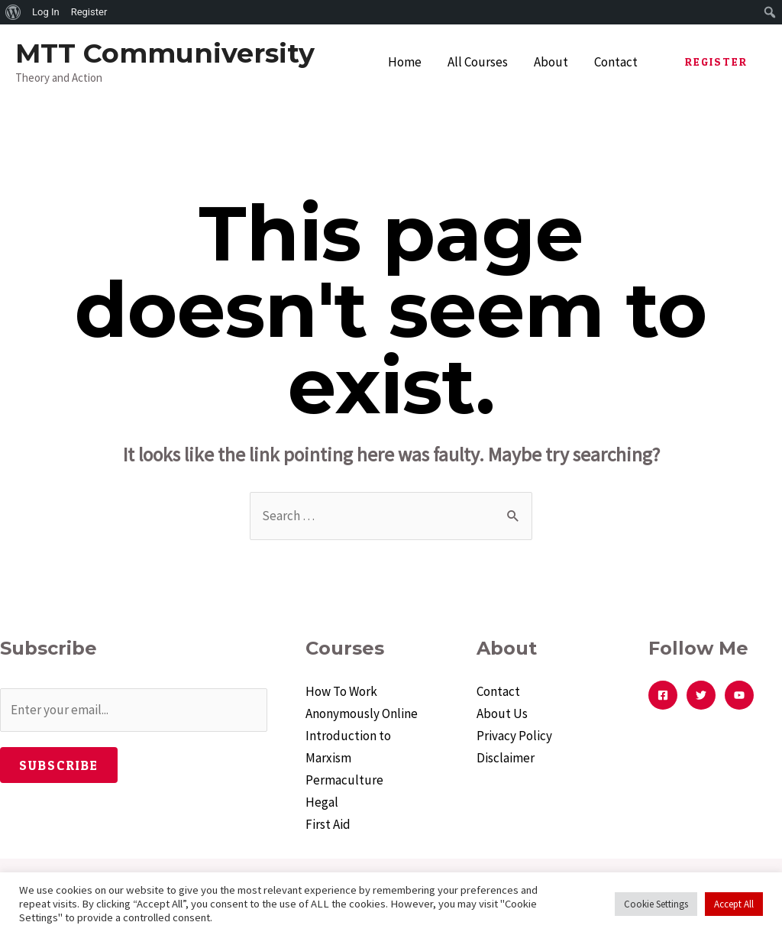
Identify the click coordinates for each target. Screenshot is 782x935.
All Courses (478, 61)
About (551, 61)
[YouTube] (739, 695)
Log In (46, 12)
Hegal (321, 802)
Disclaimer (506, 757)
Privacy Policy (514, 735)
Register (89, 12)
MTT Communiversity (165, 53)
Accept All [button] (734, 904)
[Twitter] (701, 695)
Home (405, 61)
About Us (502, 713)
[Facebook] (662, 695)
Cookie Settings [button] (656, 904)
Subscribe (59, 765)
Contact (616, 61)
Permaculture (344, 780)
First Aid (328, 824)
